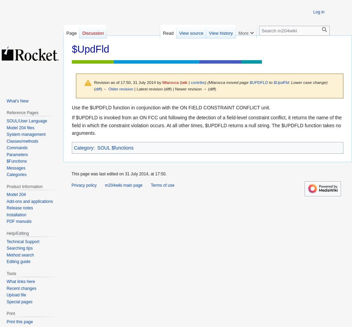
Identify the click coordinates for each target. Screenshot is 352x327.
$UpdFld (281, 82)
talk (184, 82)
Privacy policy (84, 185)
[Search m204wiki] (294, 31)
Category (84, 148)
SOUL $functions (115, 148)
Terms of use (163, 185)
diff (98, 89)
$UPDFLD (259, 82)
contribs (198, 82)
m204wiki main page (123, 185)
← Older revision (118, 89)
